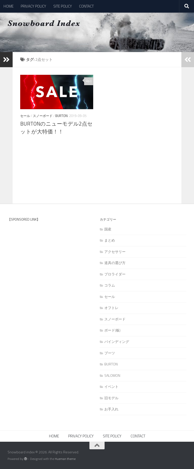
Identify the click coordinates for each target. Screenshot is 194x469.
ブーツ (109, 353)
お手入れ (111, 409)
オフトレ (111, 307)
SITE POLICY (62, 6)
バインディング (116, 341)
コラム (109, 285)
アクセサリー (115, 251)
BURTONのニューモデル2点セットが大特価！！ (56, 127)
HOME (9, 6)
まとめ (109, 240)
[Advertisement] (45, 266)
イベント (111, 386)
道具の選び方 (115, 262)
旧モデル (111, 398)
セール (25, 115)
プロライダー (115, 274)
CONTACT (86, 6)
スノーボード (43, 115)
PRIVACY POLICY (33, 6)
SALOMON (112, 375)
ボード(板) (112, 330)
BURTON (61, 115)
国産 (107, 229)
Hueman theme (65, 458)
